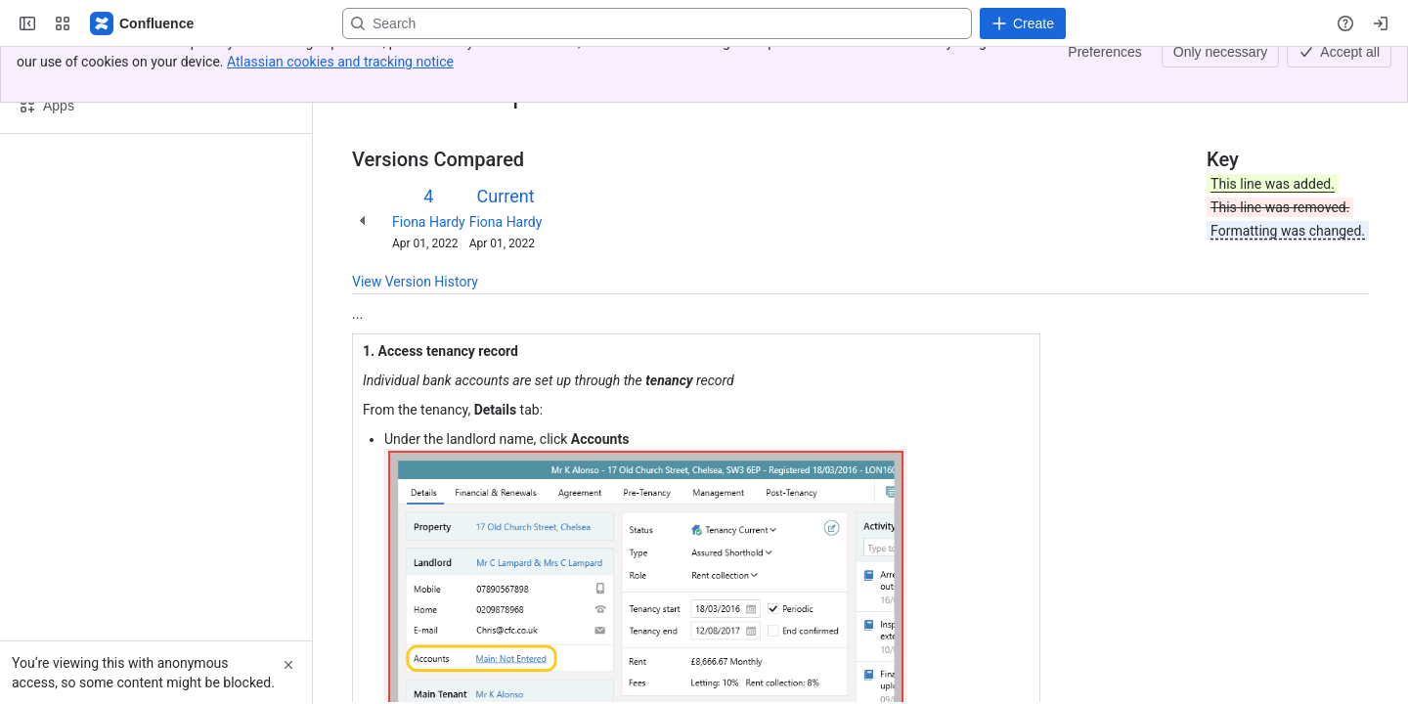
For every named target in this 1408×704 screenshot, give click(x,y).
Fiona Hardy (428, 222)
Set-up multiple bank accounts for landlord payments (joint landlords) (650, 66)
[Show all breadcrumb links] (418, 66)
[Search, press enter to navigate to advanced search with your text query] (657, 23)
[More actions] (1350, 72)
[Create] (1023, 23)
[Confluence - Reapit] (142, 23)
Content (376, 66)
